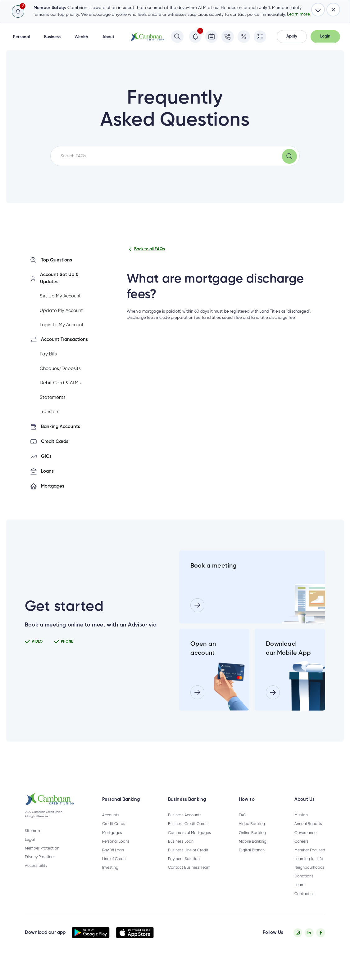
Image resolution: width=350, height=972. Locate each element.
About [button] (108, 37)
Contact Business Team (189, 877)
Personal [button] (21, 37)
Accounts (110, 824)
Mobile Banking (252, 851)
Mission (301, 824)
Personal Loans (116, 851)
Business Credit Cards (187, 833)
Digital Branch (252, 859)
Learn (299, 894)
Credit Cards (113, 833)
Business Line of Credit (188, 859)
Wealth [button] (81, 37)
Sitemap (32, 840)
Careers (301, 851)
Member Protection (42, 857)
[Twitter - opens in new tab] (309, 941)
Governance (305, 842)
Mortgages (112, 842)
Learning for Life (308, 868)
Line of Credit (114, 868)
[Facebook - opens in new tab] (320, 941)
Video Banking (252, 833)
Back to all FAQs (146, 249)
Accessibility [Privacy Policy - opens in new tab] (36, 875)
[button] (292, 36)
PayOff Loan (113, 859)
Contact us (304, 903)
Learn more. (299, 14)
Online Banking (252, 842)
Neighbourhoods (309, 877)
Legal (30, 849)
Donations (303, 885)
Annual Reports (308, 833)
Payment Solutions (185, 868)
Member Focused (309, 859)
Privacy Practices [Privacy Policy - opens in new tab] (40, 866)
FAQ (242, 824)
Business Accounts (185, 824)
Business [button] (52, 37)
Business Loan (180, 851)
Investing (110, 877)
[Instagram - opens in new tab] (297, 941)
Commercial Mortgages (189, 842)
